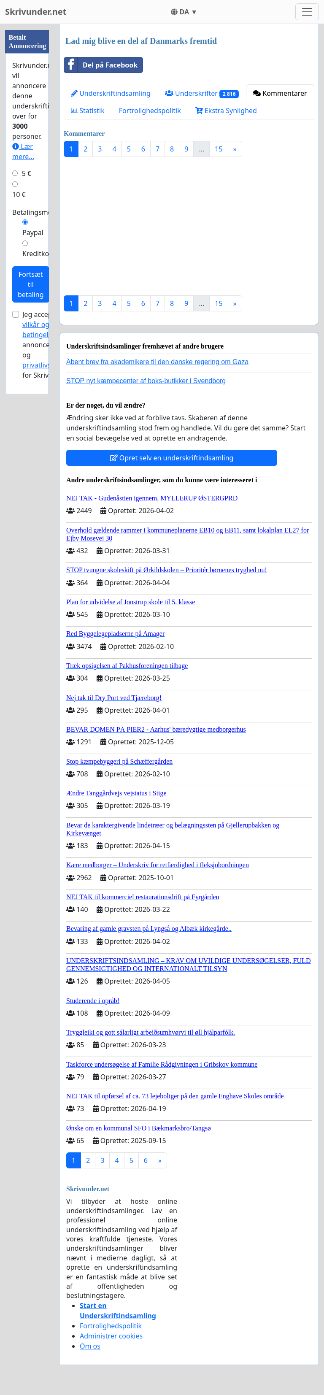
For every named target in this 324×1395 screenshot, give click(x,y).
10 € (19, 194)
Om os (90, 1346)
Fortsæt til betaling (31, 284)
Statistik (88, 110)
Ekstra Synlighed (226, 110)
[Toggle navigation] (307, 11)
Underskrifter (202, 93)
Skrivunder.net (35, 11)
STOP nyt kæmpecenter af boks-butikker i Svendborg (146, 380)
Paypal (32, 232)
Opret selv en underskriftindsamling (172, 457)
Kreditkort (38, 253)
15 (218, 149)
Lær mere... (23, 151)
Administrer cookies (111, 1336)
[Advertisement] (189, 229)
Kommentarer (280, 93)
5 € (26, 173)
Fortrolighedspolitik (150, 110)
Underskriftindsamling (111, 93)
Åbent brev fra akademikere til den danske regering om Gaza (157, 361)
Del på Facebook (101, 65)
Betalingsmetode (39, 212)
